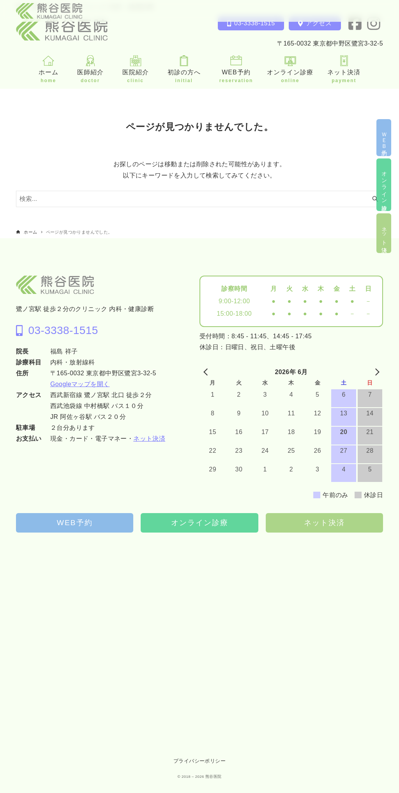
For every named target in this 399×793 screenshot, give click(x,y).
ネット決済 (149, 438)
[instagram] (373, 23)
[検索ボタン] (375, 199)
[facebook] (355, 23)
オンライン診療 (199, 523)
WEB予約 (75, 523)
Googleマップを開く (79, 384)
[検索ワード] (199, 199)
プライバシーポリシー (199, 761)
